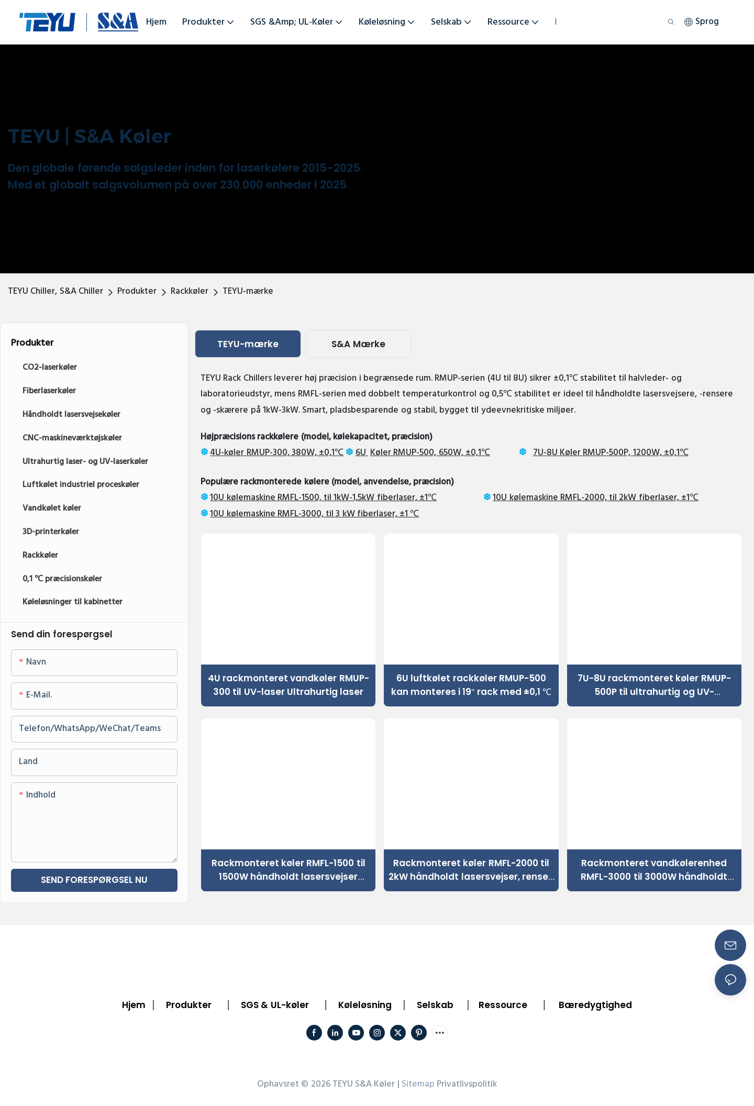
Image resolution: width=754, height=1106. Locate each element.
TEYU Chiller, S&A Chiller (55, 291)
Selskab (435, 1005)
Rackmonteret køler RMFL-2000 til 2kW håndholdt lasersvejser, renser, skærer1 (471, 870)
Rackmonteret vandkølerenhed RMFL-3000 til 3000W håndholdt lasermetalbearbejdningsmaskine (654, 870)
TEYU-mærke (248, 291)
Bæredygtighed (595, 1005)
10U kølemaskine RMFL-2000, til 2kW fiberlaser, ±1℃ (595, 498)
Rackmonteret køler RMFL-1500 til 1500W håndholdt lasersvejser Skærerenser (288, 870)
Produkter (137, 291)
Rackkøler (189, 291)
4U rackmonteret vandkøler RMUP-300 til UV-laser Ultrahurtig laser (288, 685)
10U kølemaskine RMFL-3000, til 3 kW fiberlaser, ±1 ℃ (314, 514)
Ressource (503, 1005)
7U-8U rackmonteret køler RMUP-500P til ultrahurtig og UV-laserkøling (654, 685)
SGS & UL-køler (275, 1005)
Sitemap (418, 1084)
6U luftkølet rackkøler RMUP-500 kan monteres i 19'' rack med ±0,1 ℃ (471, 685)
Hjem (134, 1005)
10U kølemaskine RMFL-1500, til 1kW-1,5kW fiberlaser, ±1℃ (323, 498)
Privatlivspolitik (467, 1084)
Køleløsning (365, 1005)
